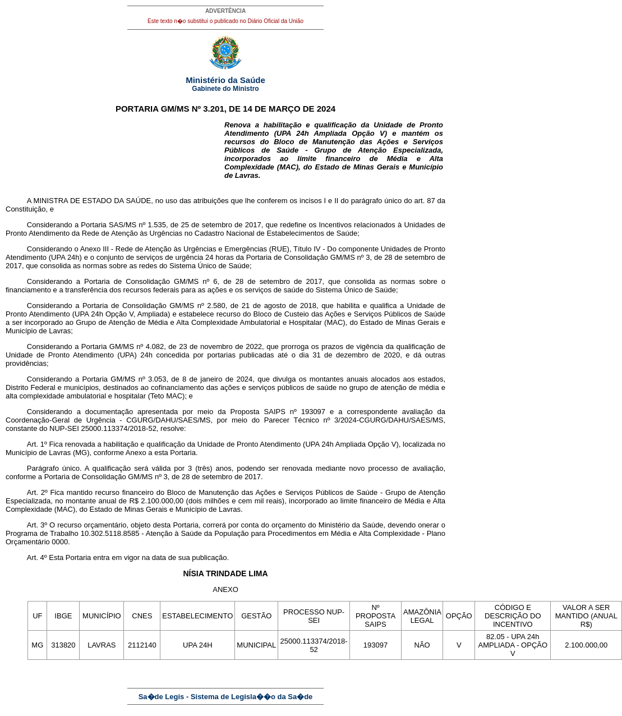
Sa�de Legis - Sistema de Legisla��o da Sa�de (226, 696)
